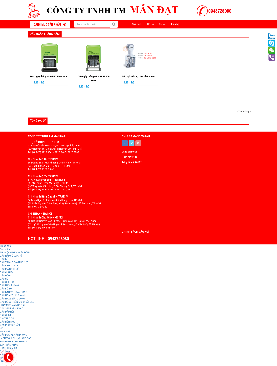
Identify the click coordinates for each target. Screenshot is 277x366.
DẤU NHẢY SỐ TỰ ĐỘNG (12, 298)
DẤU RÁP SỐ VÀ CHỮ (11, 255)
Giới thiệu (137, 24)
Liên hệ (175, 24)
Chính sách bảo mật (136, 231)
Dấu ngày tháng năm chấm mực (138, 76)
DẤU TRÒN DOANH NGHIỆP (14, 262)
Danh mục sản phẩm (50, 24)
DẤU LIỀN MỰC (7, 321)
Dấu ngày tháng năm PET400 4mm (48, 76)
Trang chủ (5, 246)
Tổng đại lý (38, 120)
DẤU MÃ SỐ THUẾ (9, 269)
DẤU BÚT (5, 259)
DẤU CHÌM (5, 315)
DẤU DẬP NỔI (7, 311)
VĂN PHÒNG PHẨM (10, 325)
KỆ (1, 328)
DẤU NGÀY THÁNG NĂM (45, 33)
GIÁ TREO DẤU (7, 318)
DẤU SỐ (4, 279)
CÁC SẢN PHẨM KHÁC (11, 308)
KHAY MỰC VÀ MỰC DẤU (13, 305)
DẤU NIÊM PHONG (9, 285)
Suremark (5, 331)
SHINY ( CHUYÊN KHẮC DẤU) (15, 252)
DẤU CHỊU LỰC (7, 282)
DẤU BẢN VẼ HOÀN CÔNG (13, 292)
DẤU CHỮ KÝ (6, 272)
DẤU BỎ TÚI (6, 288)
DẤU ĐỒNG (5, 275)
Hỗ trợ (150, 24)
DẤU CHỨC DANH (9, 265)
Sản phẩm (5, 249)
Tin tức (162, 24)
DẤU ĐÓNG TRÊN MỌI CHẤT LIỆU (17, 302)
